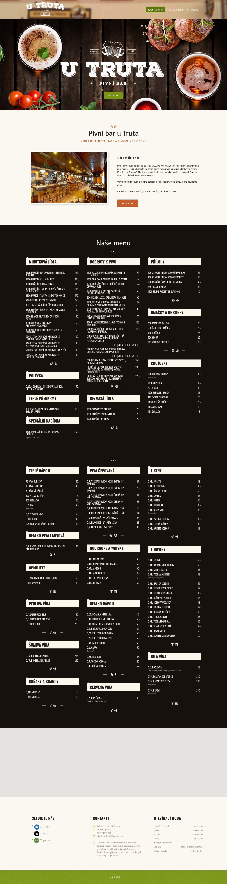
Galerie (194, 9)
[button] (113, 759)
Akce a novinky (176, 9)
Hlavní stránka (155, 9)
